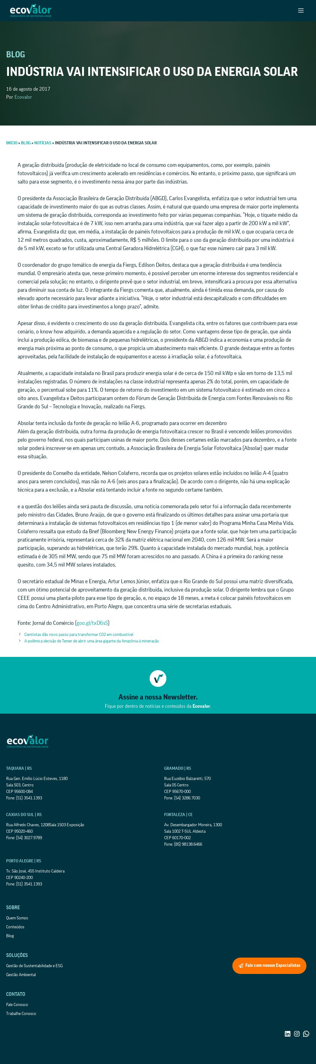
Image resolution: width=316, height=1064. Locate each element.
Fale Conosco (17, 1005)
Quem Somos (17, 918)
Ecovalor (23, 97)
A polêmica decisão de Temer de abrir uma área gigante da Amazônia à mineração (91, 641)
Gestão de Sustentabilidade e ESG (34, 966)
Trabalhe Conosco (21, 1014)
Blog (10, 936)
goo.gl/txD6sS (92, 623)
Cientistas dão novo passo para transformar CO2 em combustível (78, 635)
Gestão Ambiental (21, 975)
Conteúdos (15, 927)
